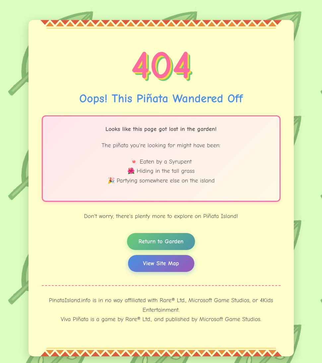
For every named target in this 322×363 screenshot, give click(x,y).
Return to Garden (161, 241)
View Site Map (161, 263)
